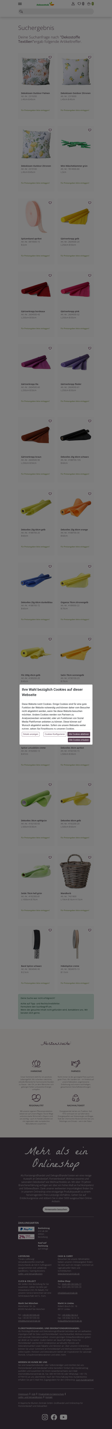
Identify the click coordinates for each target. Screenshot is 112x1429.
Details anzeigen (30, 734)
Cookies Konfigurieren (55, 734)
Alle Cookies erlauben (79, 740)
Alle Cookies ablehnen (79, 734)
